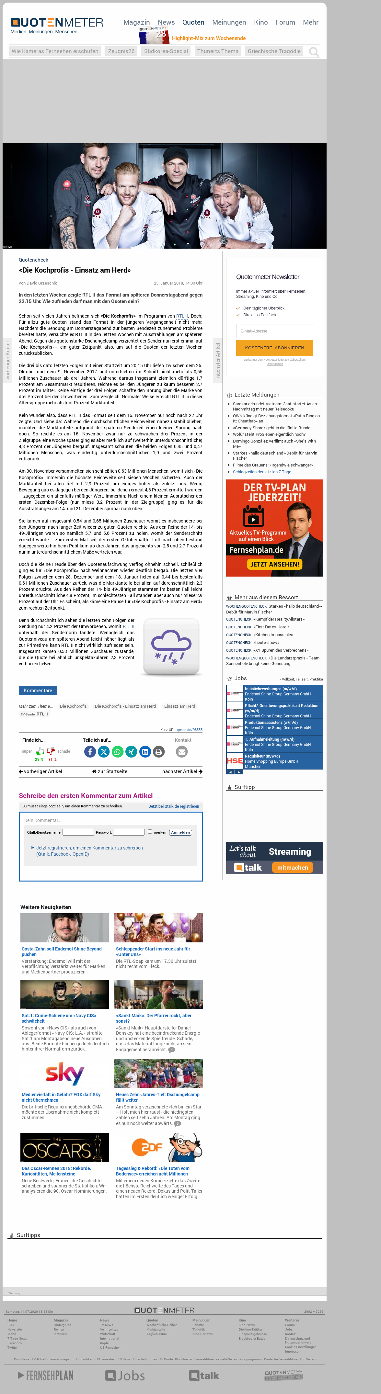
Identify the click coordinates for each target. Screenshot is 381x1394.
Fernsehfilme (204, 1359)
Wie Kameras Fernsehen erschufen (55, 51)
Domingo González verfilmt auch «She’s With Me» (274, 443)
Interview (60, 1334)
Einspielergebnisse (253, 1334)
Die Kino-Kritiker (250, 1329)
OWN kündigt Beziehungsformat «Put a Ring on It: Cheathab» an (276, 418)
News (166, 22)
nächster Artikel (182, 771)
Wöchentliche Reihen (162, 1325)
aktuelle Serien (226, 1359)
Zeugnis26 (121, 51)
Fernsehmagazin (61, 1359)
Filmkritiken (84, 1359)
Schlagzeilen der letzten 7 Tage (262, 472)
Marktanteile (155, 1329)
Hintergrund (62, 1325)
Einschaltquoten (145, 1359)
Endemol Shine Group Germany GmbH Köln (269, 693)
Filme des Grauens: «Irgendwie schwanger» (273, 465)
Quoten (193, 22)
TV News (124, 1359)
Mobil (11, 1334)
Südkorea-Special (166, 51)
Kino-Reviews (202, 1334)
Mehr (310, 22)
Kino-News (247, 1325)
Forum (285, 22)
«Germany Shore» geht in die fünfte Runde (271, 428)
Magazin (136, 22)
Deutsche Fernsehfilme (280, 1359)
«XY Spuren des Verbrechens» (267, 650)
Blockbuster (183, 1359)
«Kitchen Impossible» (259, 634)
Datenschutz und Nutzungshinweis (298, 1340)
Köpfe (104, 1343)
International (109, 1338)
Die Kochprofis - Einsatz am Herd (125, 706)
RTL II (182, 316)
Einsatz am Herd (179, 706)
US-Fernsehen (110, 1347)
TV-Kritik (198, 1329)
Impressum (293, 1351)
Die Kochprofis (73, 706)
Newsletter (15, 1329)
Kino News (21, 1359)
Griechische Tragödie (274, 51)
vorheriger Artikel (40, 771)
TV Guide (166, 1359)
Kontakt (290, 1334)
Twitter (12, 1347)
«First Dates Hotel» (257, 627)
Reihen (59, 1329)
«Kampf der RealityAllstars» (265, 619)
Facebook (14, 1343)
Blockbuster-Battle (252, 1338)
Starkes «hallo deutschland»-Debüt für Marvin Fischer (275, 455)
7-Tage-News (17, 1338)
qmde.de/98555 (189, 729)
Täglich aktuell (157, 1334)
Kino (261, 22)
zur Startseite (109, 771)
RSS (10, 1325)
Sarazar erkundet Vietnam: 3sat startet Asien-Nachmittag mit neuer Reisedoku (275, 406)
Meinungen (229, 22)
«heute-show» (252, 642)
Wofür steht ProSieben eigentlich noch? (269, 434)
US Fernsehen (106, 1359)
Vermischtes (109, 1329)
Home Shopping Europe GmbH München (262, 761)
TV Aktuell (39, 1359)
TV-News (106, 1325)
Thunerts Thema (217, 51)
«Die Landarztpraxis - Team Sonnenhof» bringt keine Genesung (272, 660)
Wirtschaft (107, 1334)
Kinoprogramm (250, 1359)
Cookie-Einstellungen (301, 1347)
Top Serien (307, 1359)
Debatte (198, 1325)
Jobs (289, 1329)
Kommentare (38, 690)
